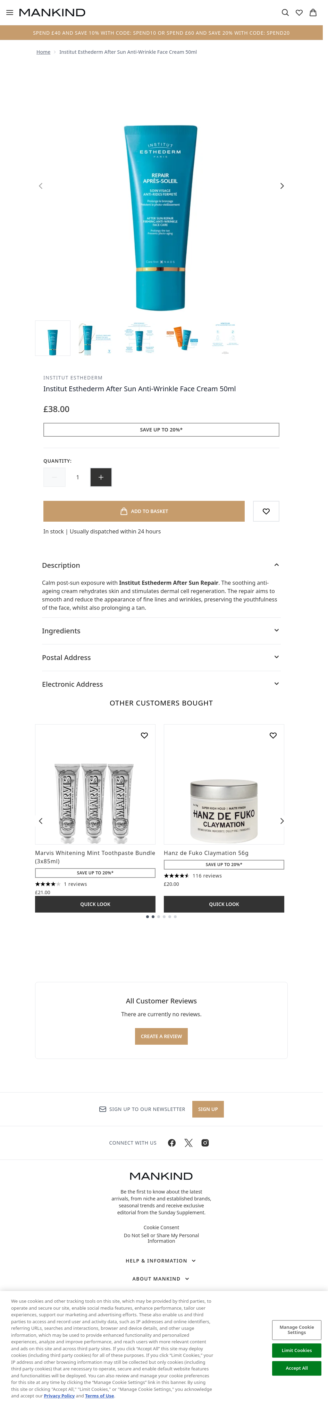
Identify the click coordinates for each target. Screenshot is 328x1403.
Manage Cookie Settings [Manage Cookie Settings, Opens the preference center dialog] (296, 1330)
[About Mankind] (161, 1278)
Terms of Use (99, 1396)
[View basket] (313, 12)
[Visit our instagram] (205, 1143)
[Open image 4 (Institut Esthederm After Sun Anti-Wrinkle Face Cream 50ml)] (182, 338)
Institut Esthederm (73, 377)
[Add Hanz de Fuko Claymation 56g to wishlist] (273, 735)
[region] (164, 1347)
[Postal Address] (161, 657)
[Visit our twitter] (188, 1143)
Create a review (161, 1036)
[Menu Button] (7, 12)
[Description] (161, 565)
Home (43, 52)
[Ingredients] (161, 631)
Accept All (297, 1368)
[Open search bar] (285, 12)
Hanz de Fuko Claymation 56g (206, 853)
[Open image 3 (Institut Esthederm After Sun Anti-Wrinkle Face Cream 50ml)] (139, 338)
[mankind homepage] (52, 12)
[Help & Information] (161, 1260)
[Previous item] (40, 821)
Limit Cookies (297, 1350)
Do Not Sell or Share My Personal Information (161, 1238)
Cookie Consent (161, 1227)
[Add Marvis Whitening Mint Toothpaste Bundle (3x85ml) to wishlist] (144, 735)
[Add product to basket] (144, 511)
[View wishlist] (299, 12)
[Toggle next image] (282, 185)
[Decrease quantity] (54, 477)
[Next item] (282, 821)
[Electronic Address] (161, 684)
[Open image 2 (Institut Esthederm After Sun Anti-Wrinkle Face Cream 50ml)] (96, 338)
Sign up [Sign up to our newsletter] (208, 1109)
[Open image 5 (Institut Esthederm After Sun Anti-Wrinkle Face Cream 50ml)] (225, 338)
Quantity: (57, 460)
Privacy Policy (59, 1396)
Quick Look (95, 904)
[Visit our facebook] (171, 1143)
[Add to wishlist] (266, 511)
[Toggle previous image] (40, 185)
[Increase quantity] (101, 477)
